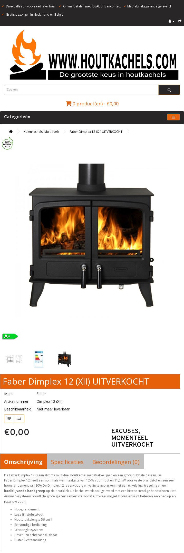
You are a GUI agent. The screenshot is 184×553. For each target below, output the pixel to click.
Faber (41, 393)
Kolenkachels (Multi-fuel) (41, 131)
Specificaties (67, 462)
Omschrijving (23, 461)
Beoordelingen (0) (116, 462)
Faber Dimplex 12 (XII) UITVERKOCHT (96, 131)
